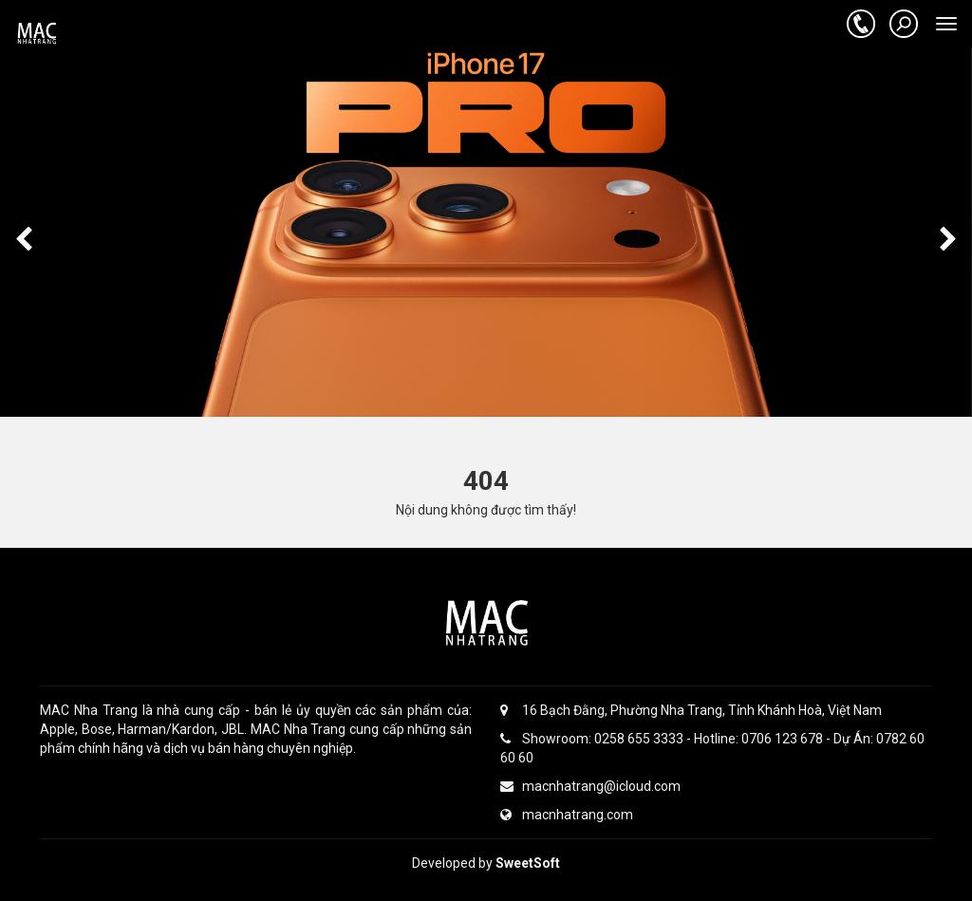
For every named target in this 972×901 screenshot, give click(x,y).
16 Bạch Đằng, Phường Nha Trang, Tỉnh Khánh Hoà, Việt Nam (691, 710)
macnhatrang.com (566, 814)
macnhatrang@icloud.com (590, 786)
